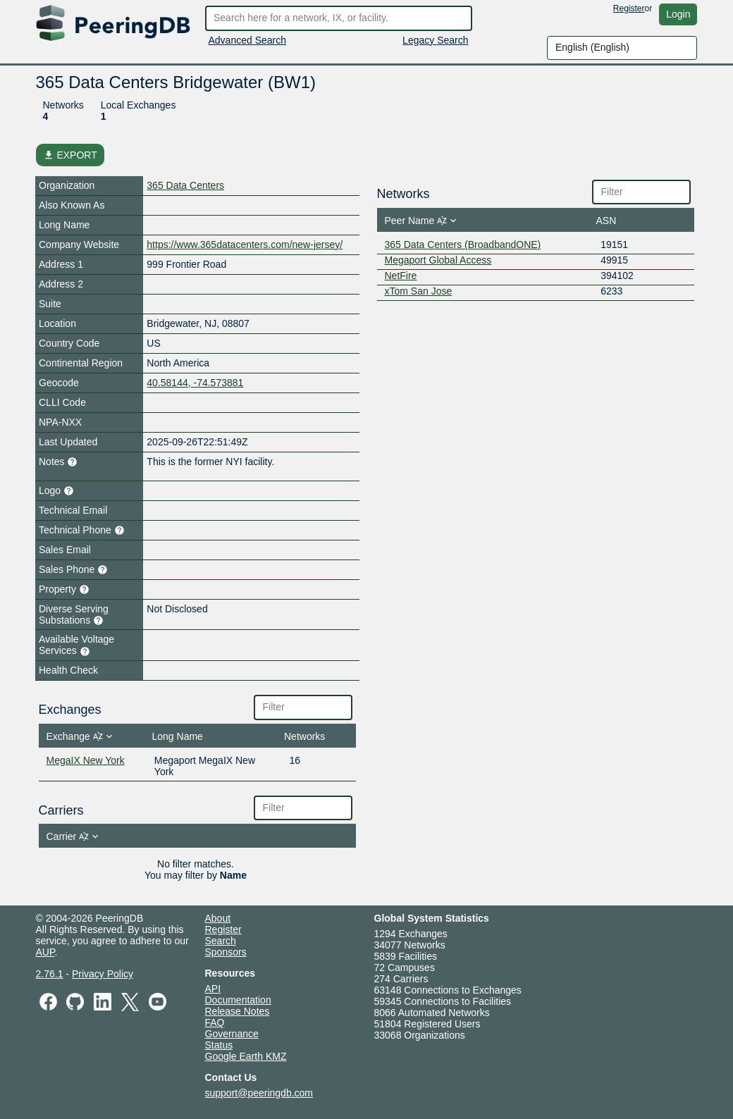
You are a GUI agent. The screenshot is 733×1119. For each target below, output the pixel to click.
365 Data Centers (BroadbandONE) (463, 244)
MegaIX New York (86, 760)
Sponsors (226, 952)
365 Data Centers (185, 185)
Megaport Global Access (438, 260)
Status (219, 1045)
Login (678, 14)
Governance (232, 1033)
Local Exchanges (138, 105)
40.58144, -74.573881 (195, 382)
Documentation (238, 1000)
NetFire (401, 275)
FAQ (215, 1022)
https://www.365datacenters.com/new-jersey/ (245, 244)
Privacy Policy (102, 973)
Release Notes (237, 1011)
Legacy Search (435, 40)
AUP (45, 952)
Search (220, 940)
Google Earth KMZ (246, 1056)
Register (629, 8)
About (218, 918)
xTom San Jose (418, 291)
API (213, 988)
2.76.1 (49, 973)
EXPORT (70, 155)
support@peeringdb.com (259, 1093)
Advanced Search (248, 40)
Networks (63, 105)
